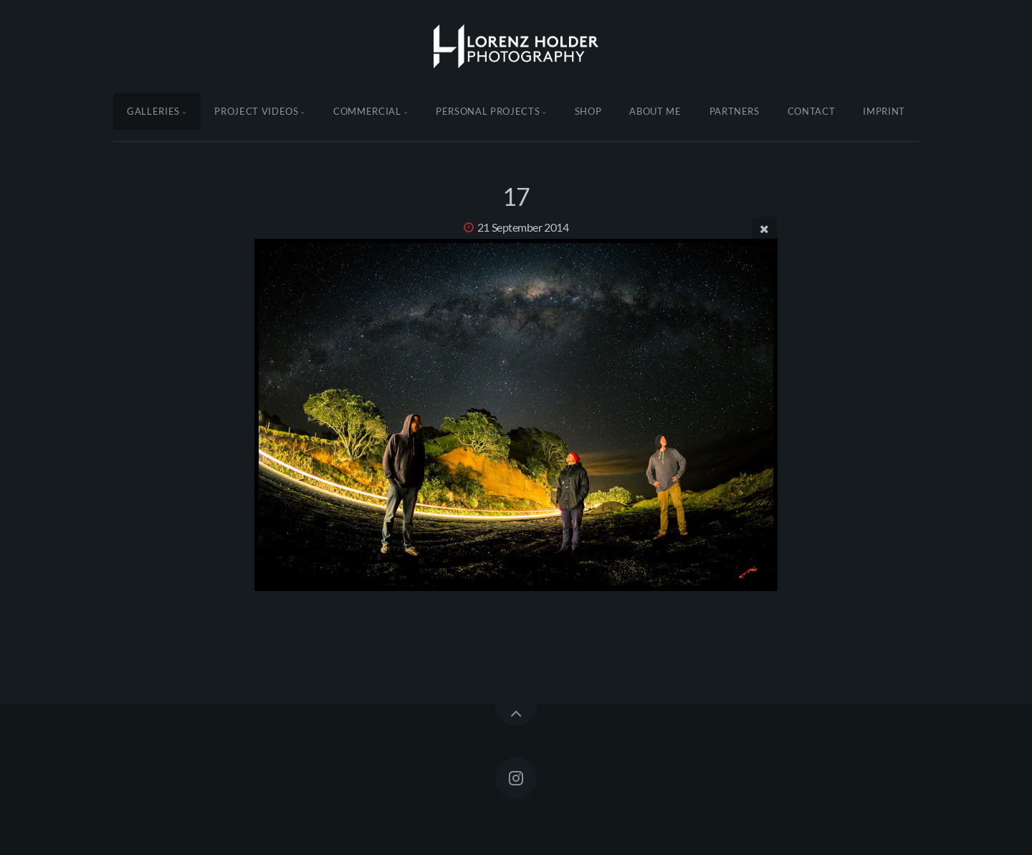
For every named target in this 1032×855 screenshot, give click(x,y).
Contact (812, 111)
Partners (735, 111)
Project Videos (256, 111)
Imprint (884, 111)
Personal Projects (488, 111)
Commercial (367, 111)
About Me (655, 111)
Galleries (153, 111)
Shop (588, 111)
